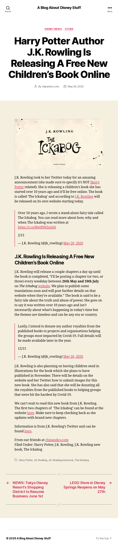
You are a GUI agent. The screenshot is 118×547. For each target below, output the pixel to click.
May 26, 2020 (76, 86)
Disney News (53, 29)
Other (69, 29)
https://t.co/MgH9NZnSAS (37, 227)
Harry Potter (26, 460)
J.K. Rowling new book (60, 460)
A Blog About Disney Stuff (59, 8)
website (44, 286)
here (30, 413)
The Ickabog (82, 460)
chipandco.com (50, 86)
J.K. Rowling (84, 197)
